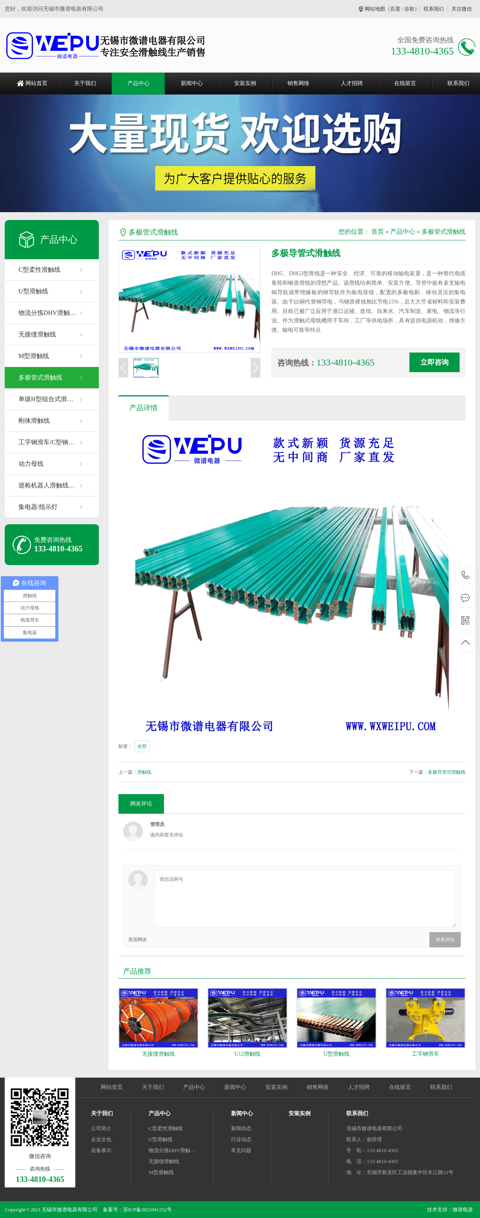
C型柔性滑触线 (39, 269)
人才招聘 (352, 83)
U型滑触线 (33, 291)
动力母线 (31, 463)
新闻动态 (241, 1128)
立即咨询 (434, 362)
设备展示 (101, 1150)
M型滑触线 (33, 356)
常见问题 (241, 1150)
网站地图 (375, 9)
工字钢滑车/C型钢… (46, 442)
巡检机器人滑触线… (46, 485)
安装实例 (245, 83)
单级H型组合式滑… (45, 399)
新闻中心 (192, 83)
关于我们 (85, 83)
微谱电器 (463, 1210)
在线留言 (405, 83)
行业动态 (241, 1139)
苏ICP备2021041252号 (147, 1210)
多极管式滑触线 (40, 377)
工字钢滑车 (425, 1054)
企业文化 (101, 1139)
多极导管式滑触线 (446, 772)
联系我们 (434, 9)
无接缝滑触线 (37, 334)
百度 (395, 9)
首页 (377, 231)
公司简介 (101, 1128)
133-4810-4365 (465, 575)
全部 (142, 746)
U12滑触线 (247, 1054)
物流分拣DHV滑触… (47, 312)
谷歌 (409, 9)
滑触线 (144, 772)
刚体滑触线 (34, 420)
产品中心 (138, 83)
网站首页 (36, 83)
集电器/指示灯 (38, 507)
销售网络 (298, 83)
